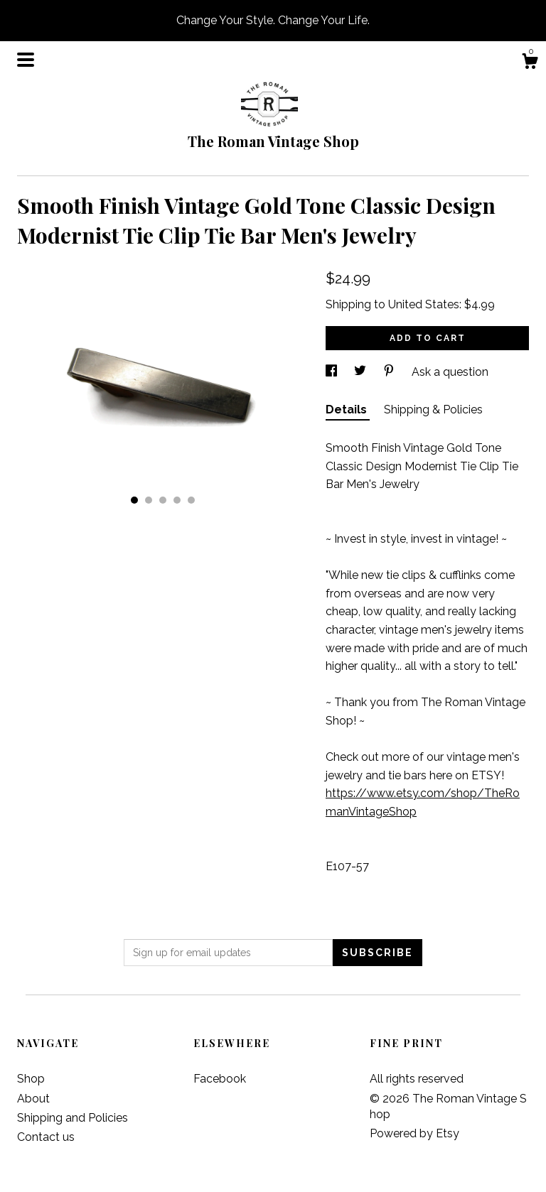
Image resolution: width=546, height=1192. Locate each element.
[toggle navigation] (25, 60)
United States (423, 304)
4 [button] (177, 500)
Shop (31, 1078)
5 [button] (191, 500)
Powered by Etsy (414, 1133)
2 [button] (148, 500)
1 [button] (134, 500)
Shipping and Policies (72, 1118)
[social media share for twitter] (361, 372)
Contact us (46, 1137)
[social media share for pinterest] (390, 372)
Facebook (219, 1078)
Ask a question (450, 372)
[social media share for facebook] (333, 372)
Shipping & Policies (433, 409)
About (33, 1098)
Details (348, 409)
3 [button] (162, 500)
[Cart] (529, 63)
